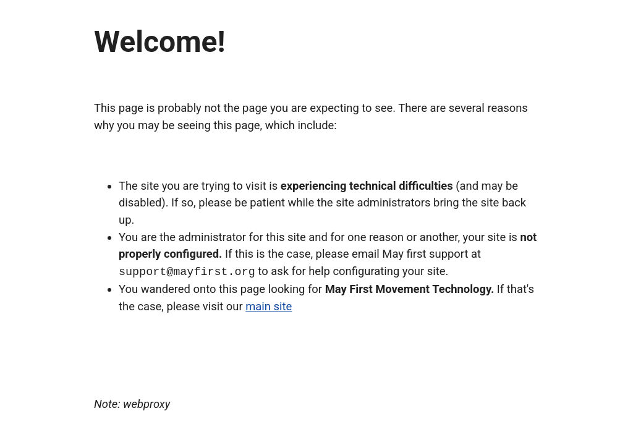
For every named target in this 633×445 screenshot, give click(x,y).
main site (268, 305)
